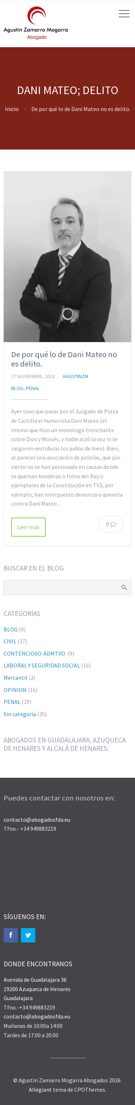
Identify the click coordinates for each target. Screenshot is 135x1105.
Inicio (12, 108)
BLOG (17, 388)
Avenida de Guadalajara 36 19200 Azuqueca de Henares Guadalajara (37, 989)
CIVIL (10, 641)
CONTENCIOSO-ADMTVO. (35, 653)
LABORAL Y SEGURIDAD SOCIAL (42, 665)
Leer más (28, 527)
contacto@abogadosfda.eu (37, 819)
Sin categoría (20, 714)
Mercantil (15, 677)
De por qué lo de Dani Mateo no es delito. (64, 359)
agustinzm (75, 376)
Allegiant (40, 1089)
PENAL (33, 388)
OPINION (15, 689)
